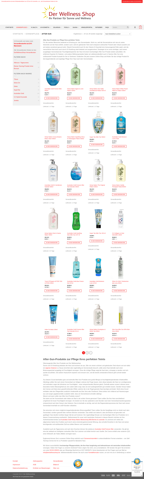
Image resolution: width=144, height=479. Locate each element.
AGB (34, 464)
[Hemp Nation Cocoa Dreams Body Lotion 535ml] (53, 122)
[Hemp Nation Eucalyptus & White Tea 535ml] (98, 315)
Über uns (56, 468)
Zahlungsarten (37, 461)
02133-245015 (54, 450)
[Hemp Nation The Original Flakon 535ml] (98, 170)
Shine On (17, 83)
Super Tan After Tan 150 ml (98, 233)
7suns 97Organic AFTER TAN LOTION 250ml (53, 282)
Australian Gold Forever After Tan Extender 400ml (75, 186)
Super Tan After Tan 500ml (97, 137)
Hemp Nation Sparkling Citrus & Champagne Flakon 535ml (76, 137)
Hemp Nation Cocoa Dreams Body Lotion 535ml (53, 137)
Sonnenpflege (22, 27)
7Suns (16, 79)
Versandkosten (58, 461)
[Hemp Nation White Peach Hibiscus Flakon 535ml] (121, 74)
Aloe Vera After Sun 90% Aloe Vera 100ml (121, 330)
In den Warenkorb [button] (52, 98)
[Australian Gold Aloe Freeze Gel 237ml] (76, 267)
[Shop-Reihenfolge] (117, 34)
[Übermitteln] (127, 27)
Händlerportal (86, 27)
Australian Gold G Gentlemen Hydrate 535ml (53, 186)
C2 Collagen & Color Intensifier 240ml (118, 234)
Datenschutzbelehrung (20, 468)
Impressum (16, 464)
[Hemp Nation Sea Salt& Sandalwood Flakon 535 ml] (98, 74)
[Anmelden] (135, 27)
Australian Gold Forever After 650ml (53, 89)
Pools (67, 27)
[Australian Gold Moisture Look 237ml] (98, 267)
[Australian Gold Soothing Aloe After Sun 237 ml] (76, 218)
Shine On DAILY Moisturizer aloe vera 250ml (120, 282)
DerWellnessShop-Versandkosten (25, 52)
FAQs (107, 27)
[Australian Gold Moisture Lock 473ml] (121, 122)
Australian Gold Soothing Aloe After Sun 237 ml (74, 234)
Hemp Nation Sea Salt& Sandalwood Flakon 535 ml (98, 89)
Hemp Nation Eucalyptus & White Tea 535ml (97, 330)
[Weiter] (90, 352)
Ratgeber (98, 27)
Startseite (9, 27)
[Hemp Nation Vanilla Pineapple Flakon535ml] (121, 170)
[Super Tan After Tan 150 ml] (98, 218)
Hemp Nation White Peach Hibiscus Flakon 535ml (120, 89)
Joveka (16, 100)
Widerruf (56, 464)
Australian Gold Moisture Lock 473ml (119, 137)
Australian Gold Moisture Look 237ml (97, 282)
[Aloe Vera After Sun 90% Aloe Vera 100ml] (121, 315)
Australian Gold (19, 93)
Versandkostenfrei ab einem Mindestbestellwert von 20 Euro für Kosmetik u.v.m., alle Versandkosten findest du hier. (29, 1)
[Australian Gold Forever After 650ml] (53, 74)
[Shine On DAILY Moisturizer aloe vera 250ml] (121, 267)
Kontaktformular (94, 452)
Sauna (75, 27)
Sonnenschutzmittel (90, 438)
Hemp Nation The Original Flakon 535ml (97, 186)
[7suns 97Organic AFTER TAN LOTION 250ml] (53, 267)
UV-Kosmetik (45, 27)
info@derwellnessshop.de (51, 452)
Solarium (57, 27)
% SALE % (34, 27)
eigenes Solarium (51, 368)
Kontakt (15, 461)
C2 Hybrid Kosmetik (20, 97)
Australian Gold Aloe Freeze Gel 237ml (75, 282)
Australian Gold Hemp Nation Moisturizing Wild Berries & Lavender (83, 419)
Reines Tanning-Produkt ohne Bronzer (23, 67)
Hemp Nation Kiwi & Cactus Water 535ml (53, 234)
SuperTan (17, 90)
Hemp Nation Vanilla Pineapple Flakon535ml (119, 186)
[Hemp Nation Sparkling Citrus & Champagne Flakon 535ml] (76, 122)
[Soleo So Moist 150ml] (53, 315)
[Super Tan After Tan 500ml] (98, 122)
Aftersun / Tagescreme (21, 62)
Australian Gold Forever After (104, 429)
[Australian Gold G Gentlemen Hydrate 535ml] (53, 170)
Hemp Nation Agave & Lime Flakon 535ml (75, 89)
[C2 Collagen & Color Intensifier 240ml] (121, 218)
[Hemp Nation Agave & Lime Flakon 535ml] (76, 74)
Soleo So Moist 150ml (51, 329)
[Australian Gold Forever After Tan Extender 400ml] (76, 170)
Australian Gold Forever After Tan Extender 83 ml (75, 330)
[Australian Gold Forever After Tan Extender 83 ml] (76, 315)
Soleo (16, 86)
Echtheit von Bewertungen (41, 468)
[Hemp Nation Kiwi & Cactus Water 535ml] (53, 218)
